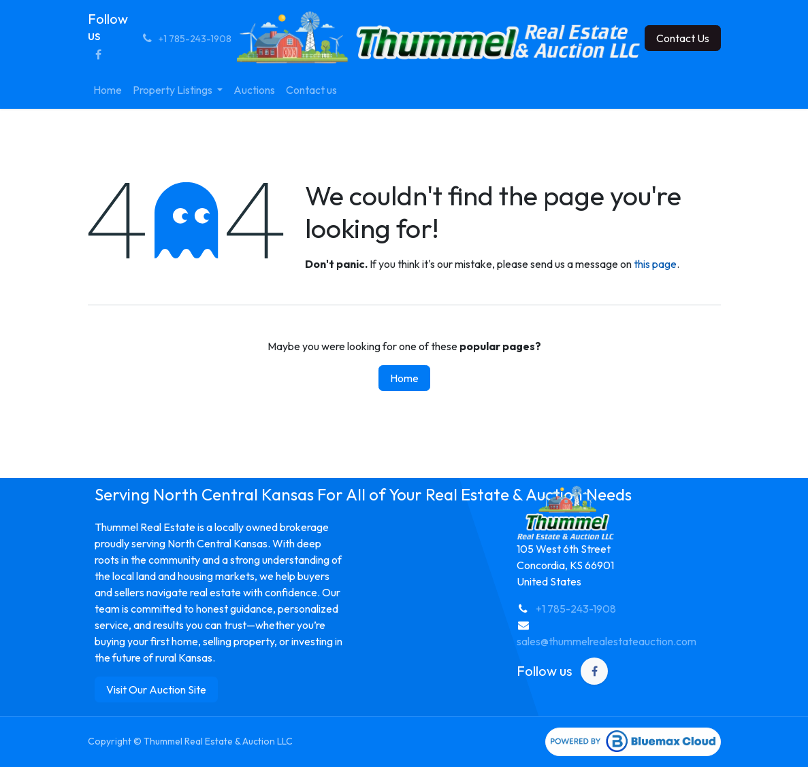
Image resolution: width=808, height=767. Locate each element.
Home (404, 378)
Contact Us (682, 38)
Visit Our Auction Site (156, 689)
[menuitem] (107, 89)
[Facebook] (99, 54)
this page (655, 264)
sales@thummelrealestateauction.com (606, 641)
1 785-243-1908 (579, 608)
